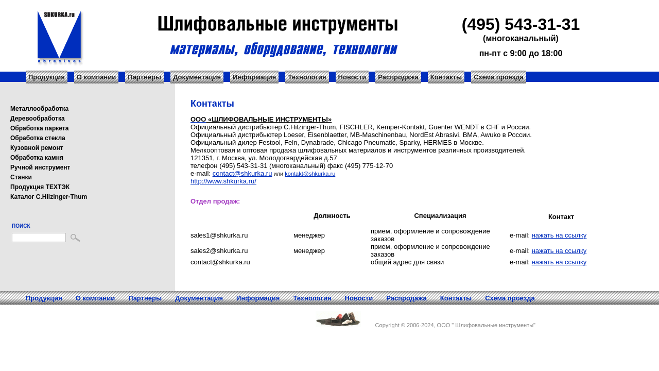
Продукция (46, 77)
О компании (96, 77)
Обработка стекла (37, 138)
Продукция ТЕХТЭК (40, 187)
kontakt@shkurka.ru (310, 174)
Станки (21, 177)
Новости (352, 77)
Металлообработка (39, 108)
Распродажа (398, 77)
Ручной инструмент (40, 167)
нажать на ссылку (559, 235)
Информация (254, 77)
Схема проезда (499, 77)
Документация (197, 77)
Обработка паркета (39, 128)
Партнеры (144, 77)
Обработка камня (36, 157)
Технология (307, 77)
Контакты (446, 77)
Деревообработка (37, 118)
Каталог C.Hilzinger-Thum (48, 196)
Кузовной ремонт (36, 147)
